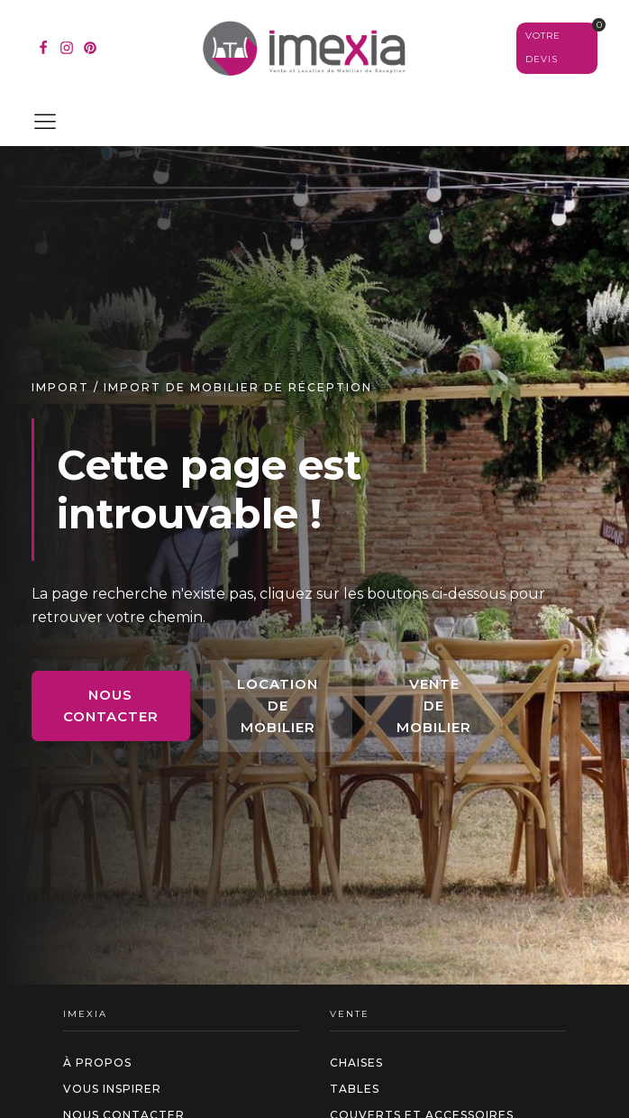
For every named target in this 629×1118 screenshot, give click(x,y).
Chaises (356, 1062)
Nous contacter (111, 705)
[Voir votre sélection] (556, 48)
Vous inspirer (112, 1088)
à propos (97, 1062)
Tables (354, 1088)
